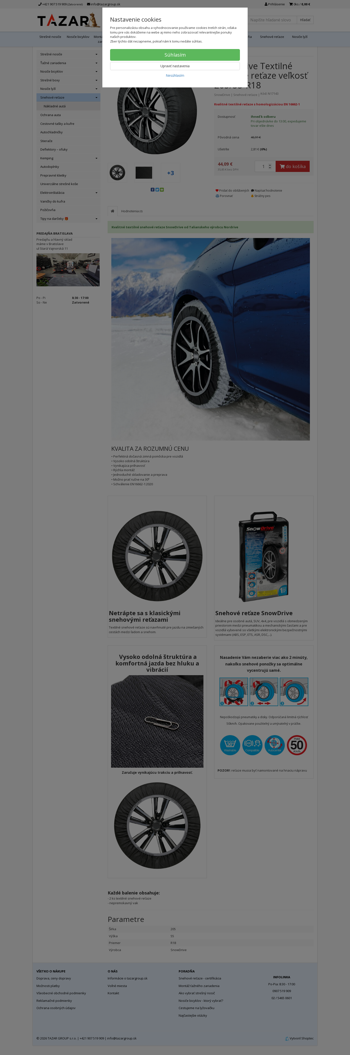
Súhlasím (175, 54)
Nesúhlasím (175, 75)
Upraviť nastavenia (175, 66)
